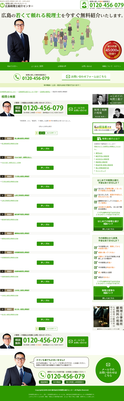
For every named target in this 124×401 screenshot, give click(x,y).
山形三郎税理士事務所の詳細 (10, 200)
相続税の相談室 (102, 162)
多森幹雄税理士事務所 (22, 271)
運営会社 (99, 153)
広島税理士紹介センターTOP (28, 92)
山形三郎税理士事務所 (22, 195)
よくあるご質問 (37, 66)
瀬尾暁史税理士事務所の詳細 (10, 238)
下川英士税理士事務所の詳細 (10, 181)
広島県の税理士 (45, 92)
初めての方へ (12, 66)
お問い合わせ (87, 66)
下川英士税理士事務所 (22, 176)
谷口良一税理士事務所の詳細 (10, 314)
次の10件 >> (51, 133)
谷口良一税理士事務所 (22, 309)
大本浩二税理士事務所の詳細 (10, 295)
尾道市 (9, 138)
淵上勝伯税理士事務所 (22, 138)
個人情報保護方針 (102, 168)
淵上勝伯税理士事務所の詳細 (10, 143)
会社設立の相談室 (102, 159)
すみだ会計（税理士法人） (23, 157)
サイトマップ (101, 171)
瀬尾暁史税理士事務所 (22, 233)
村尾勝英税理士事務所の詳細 (10, 257)
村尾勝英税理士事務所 (22, 252)
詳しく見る (45, 148)
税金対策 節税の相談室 (104, 165)
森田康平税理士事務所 (22, 214)
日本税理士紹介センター (8, 92)
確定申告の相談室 (102, 156)
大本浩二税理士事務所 (22, 290)
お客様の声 (62, 66)
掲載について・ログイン (111, 66)
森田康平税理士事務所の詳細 (10, 219)
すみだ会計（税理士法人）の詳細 (11, 162)
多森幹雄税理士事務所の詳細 (10, 276)
